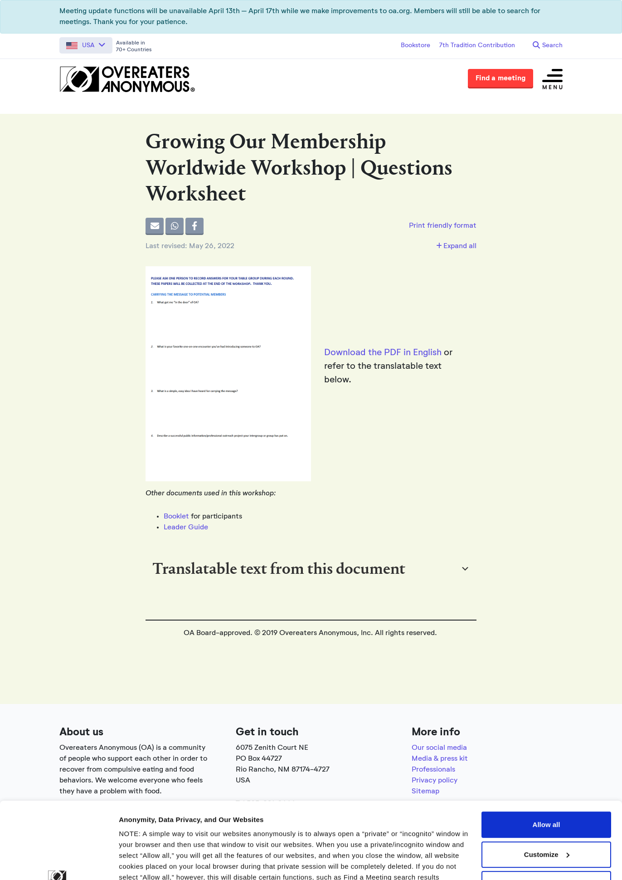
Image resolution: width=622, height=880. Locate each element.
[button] (85, 45)
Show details (140, 862)
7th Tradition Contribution (477, 45)
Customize (546, 783)
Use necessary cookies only (546, 812)
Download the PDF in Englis (380, 352)
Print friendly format (442, 226)
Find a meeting (500, 78)
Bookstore (415, 45)
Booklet (176, 516)
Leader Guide (186, 527)
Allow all (546, 753)
